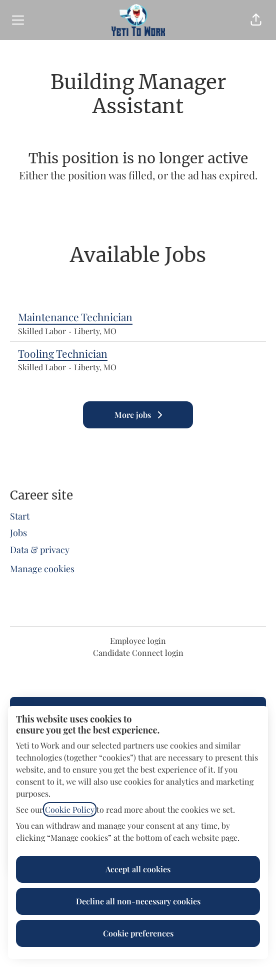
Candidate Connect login (138, 652)
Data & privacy (40, 550)
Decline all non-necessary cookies (138, 901)
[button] (256, 20)
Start (20, 516)
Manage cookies (42, 569)
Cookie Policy (69, 809)
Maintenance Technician (138, 317)
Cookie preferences (138, 933)
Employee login (138, 640)
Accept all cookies (138, 869)
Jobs (18, 533)
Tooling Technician (138, 354)
